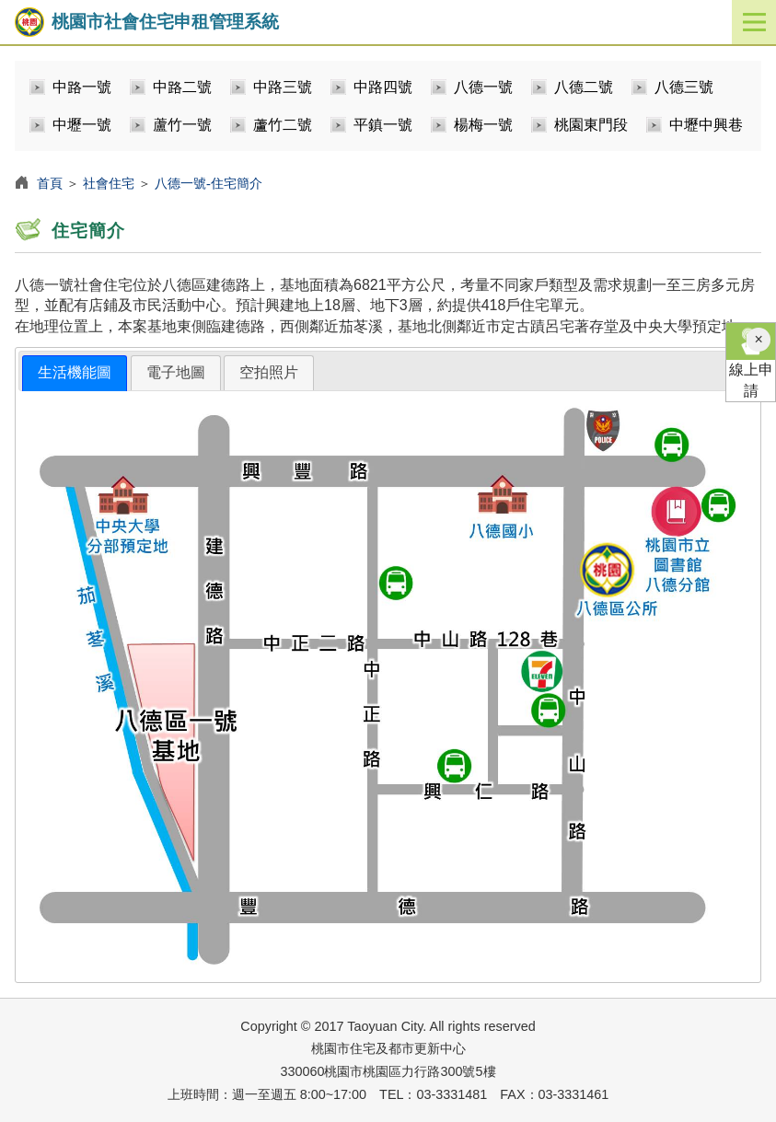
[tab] (74, 373)
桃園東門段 (591, 125)
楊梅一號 (483, 125)
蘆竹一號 (182, 125)
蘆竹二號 (282, 125)
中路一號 (81, 87)
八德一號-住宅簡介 (208, 183)
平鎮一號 (382, 125)
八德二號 (583, 87)
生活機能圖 (74, 372)
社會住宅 (108, 183)
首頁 (50, 183)
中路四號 (382, 87)
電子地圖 (175, 372)
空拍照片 (268, 372)
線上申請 (750, 361)
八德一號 (483, 87)
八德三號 (683, 87)
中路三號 (282, 87)
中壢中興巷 (706, 125)
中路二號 (182, 87)
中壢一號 (81, 125)
